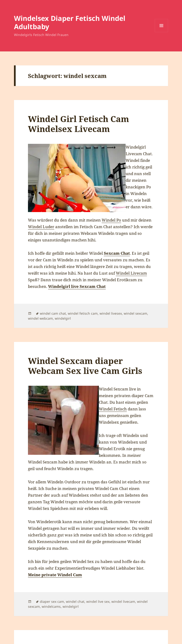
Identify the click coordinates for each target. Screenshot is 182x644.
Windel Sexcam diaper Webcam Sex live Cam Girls (85, 365)
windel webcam (40, 318)
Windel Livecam (131, 273)
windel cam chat (53, 313)
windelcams (51, 606)
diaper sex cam (52, 601)
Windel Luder (41, 226)
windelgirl (63, 318)
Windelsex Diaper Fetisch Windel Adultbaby (69, 22)
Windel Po (111, 220)
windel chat (75, 601)
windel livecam (123, 601)
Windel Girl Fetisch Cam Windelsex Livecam (78, 123)
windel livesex (111, 313)
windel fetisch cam (83, 313)
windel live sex (97, 601)
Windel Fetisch (113, 409)
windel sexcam (135, 313)
